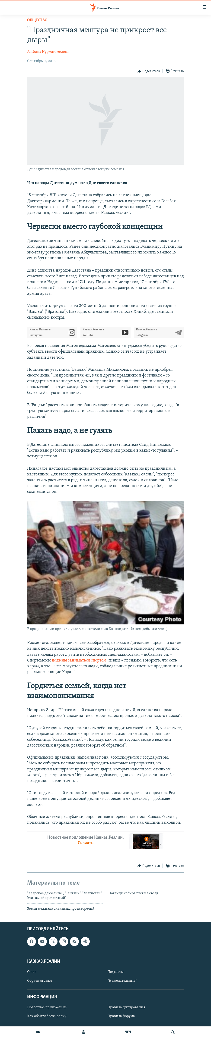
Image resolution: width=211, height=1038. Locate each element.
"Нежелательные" (122, 981)
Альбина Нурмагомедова (48, 52)
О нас (31, 972)
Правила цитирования (126, 1008)
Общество (37, 20)
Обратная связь (39, 981)
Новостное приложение (47, 1008)
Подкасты (116, 972)
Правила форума (121, 1016)
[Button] (148, 71)
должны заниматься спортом (79, 660)
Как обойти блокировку (46, 1016)
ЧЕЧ (128, 1032)
